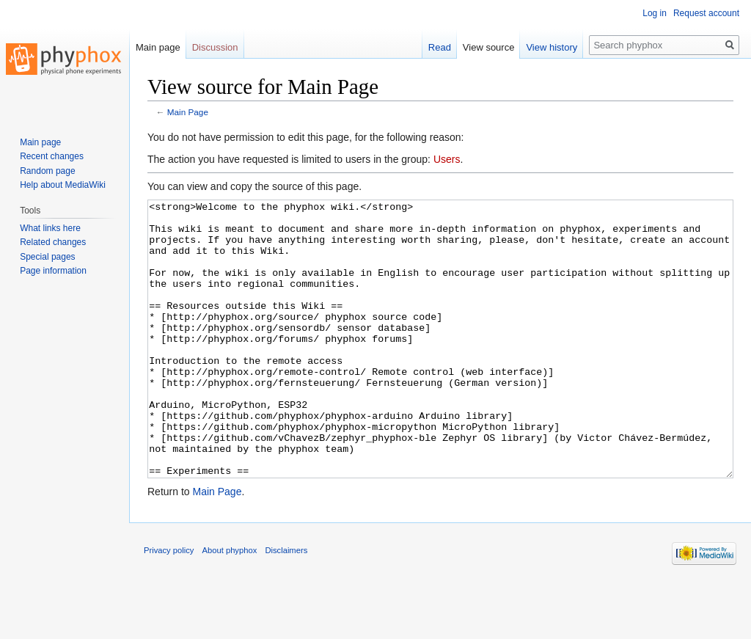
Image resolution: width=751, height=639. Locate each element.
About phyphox (229, 605)
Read (439, 47)
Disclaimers (286, 605)
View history (551, 47)
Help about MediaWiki (63, 185)
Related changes (53, 242)
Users (447, 159)
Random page (47, 171)
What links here (50, 228)
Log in (654, 13)
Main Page (187, 112)
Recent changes (52, 156)
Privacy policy (169, 605)
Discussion (215, 47)
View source (489, 47)
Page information (53, 271)
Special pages (47, 257)
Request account (706, 13)
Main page (158, 47)
